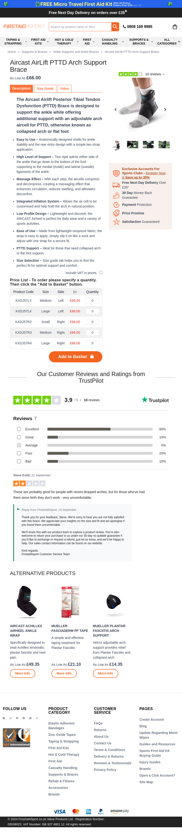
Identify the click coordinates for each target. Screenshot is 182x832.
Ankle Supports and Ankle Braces (76, 52)
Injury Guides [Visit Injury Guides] (149, 762)
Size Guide (45, 88)
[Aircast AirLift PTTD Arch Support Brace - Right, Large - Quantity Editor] (92, 343)
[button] (161, 27)
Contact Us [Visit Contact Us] (102, 743)
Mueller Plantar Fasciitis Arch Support (109, 630)
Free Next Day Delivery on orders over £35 (88, 13)
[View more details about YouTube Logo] (17, 718)
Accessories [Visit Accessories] (58, 788)
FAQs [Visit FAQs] (98, 723)
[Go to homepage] (24, 26)
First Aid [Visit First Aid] (55, 761)
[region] (29, 602)
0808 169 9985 (139, 27)
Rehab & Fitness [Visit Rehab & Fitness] (61, 781)
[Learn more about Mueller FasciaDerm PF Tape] (64, 673)
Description (21, 88)
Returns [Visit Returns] (100, 730)
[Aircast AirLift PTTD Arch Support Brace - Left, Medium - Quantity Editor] (92, 301)
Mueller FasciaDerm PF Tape (69, 628)
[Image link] (24, 718)
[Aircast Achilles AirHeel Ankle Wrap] (29, 630)
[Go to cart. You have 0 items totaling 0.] (175, 30)
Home (12, 52)
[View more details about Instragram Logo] (10, 718)
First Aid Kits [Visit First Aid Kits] (58, 748)
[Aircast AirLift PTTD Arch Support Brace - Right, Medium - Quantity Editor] (92, 333)
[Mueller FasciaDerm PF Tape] (70, 630)
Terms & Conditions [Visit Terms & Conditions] (109, 750)
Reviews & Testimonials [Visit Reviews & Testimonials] (112, 763)
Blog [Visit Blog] (143, 726)
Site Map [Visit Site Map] (146, 782)
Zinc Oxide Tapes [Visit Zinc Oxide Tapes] (62, 735)
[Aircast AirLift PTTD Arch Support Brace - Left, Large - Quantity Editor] (92, 311)
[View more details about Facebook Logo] (4, 718)
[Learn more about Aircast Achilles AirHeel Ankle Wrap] (22, 673)
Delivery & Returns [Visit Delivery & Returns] (108, 756)
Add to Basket (72, 356)
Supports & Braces (34, 52)
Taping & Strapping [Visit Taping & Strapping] (63, 741)
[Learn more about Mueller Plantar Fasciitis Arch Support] (105, 673)
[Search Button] (115, 26)
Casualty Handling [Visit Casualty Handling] (62, 768)
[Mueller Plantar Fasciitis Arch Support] (112, 630)
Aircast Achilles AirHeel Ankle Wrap (26, 630)
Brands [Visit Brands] (54, 794)
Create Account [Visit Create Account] (151, 719)
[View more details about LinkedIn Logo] (30, 718)
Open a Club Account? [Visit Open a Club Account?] (157, 775)
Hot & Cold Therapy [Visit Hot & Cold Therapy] (63, 754)
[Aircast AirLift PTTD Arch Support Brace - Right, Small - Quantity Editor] (92, 322)
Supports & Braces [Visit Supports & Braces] (63, 774)
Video (64, 88)
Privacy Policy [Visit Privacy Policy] (105, 770)
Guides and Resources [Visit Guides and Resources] (157, 744)
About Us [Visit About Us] (101, 736)
